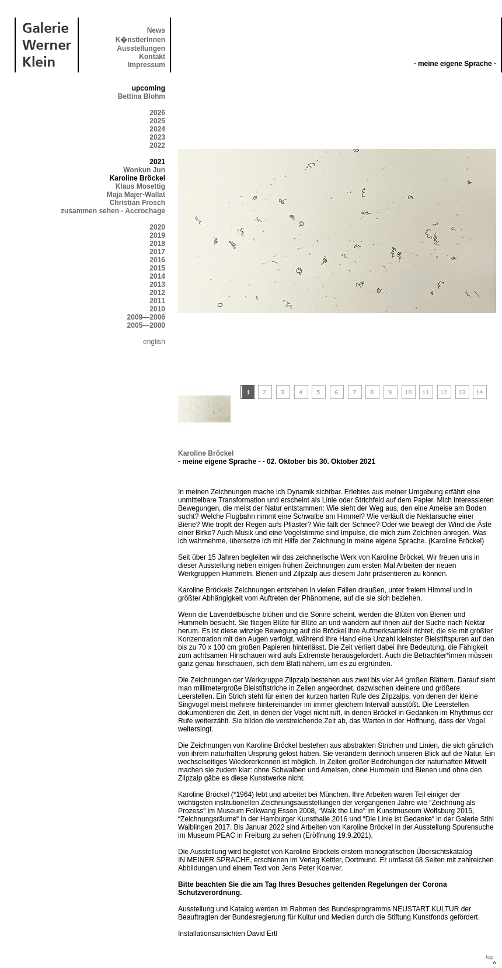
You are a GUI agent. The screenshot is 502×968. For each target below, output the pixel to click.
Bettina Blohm (141, 96)
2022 (157, 145)
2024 (157, 129)
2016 (157, 260)
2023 (157, 137)
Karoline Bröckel (205, 453)
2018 (157, 244)
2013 (157, 284)
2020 (157, 227)
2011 (157, 301)
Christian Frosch (137, 203)
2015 (157, 268)
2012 (157, 293)
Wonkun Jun (144, 170)
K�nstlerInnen (140, 40)
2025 (157, 121)
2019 (157, 235)
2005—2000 (146, 325)
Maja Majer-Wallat (136, 194)
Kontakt (152, 57)
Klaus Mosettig (140, 186)
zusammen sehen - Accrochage (113, 211)
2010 (157, 309)
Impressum (146, 65)
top (489, 957)
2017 (157, 252)
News (156, 30)
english (154, 342)
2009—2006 (146, 317)
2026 (157, 113)
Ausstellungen (141, 48)
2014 (157, 276)
